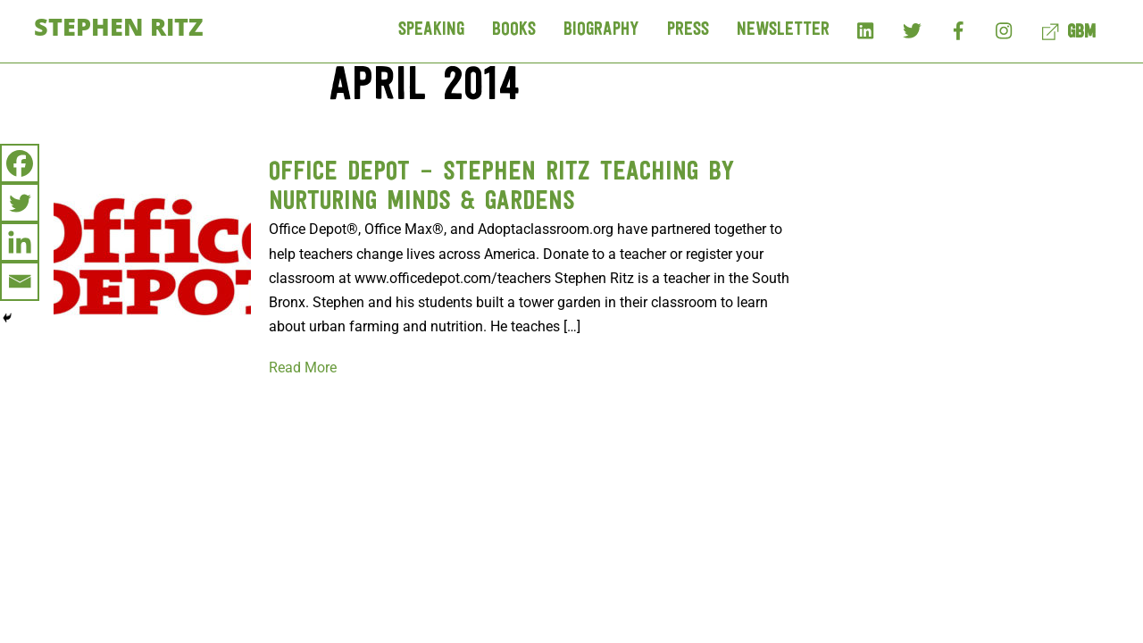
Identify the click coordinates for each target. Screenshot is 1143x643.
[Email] (19, 281)
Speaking (431, 30)
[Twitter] (19, 202)
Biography (601, 30)
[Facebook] (19, 163)
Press (688, 30)
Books (514, 30)
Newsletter (783, 30)
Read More (303, 367)
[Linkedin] (19, 242)
